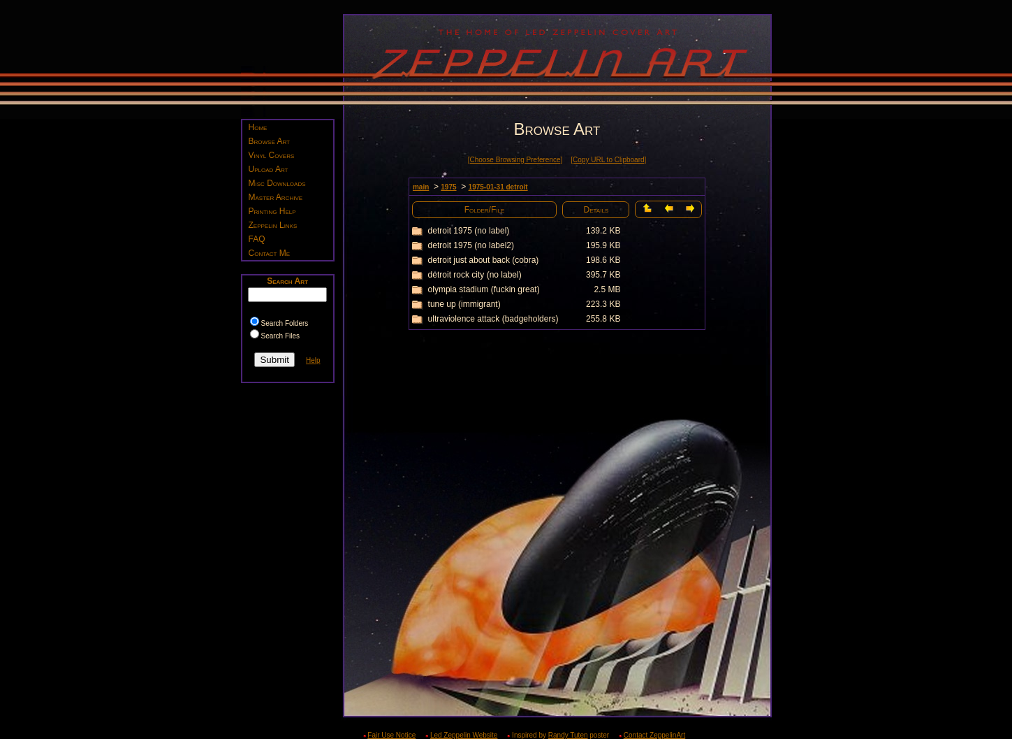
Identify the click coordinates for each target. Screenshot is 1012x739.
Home (258, 127)
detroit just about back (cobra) (483, 260)
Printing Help (272, 211)
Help (313, 360)
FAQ (257, 239)
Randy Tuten (568, 735)
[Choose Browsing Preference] (515, 160)
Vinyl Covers (272, 155)
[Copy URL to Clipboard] (608, 160)
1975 (448, 187)
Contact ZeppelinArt (654, 735)
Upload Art (268, 169)
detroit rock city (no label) (475, 275)
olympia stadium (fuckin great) (484, 289)
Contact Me (270, 253)
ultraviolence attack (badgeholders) (493, 319)
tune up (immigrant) (464, 304)
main (421, 187)
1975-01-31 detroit (498, 187)
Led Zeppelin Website (464, 735)
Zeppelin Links (273, 225)
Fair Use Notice (391, 735)
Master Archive (276, 197)
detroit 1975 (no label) (469, 231)
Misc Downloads (277, 183)
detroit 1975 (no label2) (471, 245)
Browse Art (269, 141)
